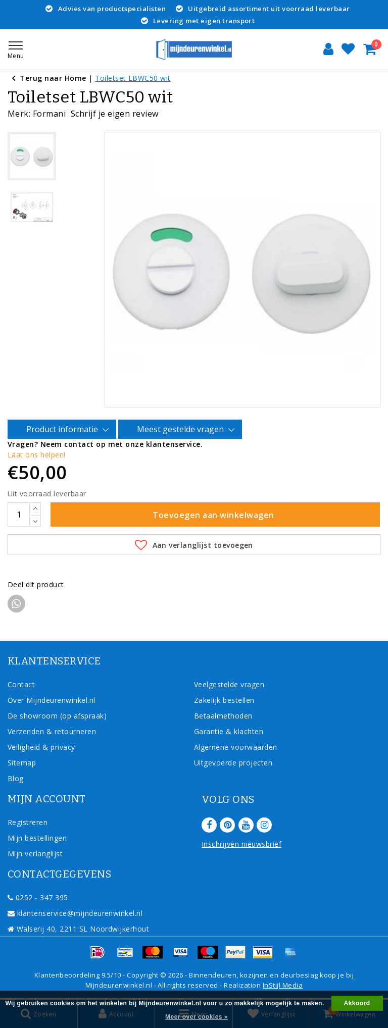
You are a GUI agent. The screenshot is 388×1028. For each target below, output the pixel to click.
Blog (16, 778)
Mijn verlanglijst (35, 853)
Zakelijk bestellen (224, 700)
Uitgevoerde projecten (233, 762)
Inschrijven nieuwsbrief (241, 844)
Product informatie (63, 430)
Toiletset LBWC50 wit (133, 78)
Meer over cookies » (196, 1016)
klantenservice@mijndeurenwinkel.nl (75, 913)
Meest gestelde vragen (182, 430)
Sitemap (22, 762)
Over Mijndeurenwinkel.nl (51, 700)
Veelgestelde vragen (229, 684)
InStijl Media (283, 985)
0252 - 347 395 (38, 897)
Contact (21, 684)
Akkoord (357, 1003)
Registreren (27, 822)
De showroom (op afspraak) (59, 716)
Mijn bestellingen (37, 838)
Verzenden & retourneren (52, 731)
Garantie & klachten (228, 731)
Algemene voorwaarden (235, 747)
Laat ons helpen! (37, 454)
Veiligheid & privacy (41, 747)
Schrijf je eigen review (115, 113)
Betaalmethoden (223, 716)
